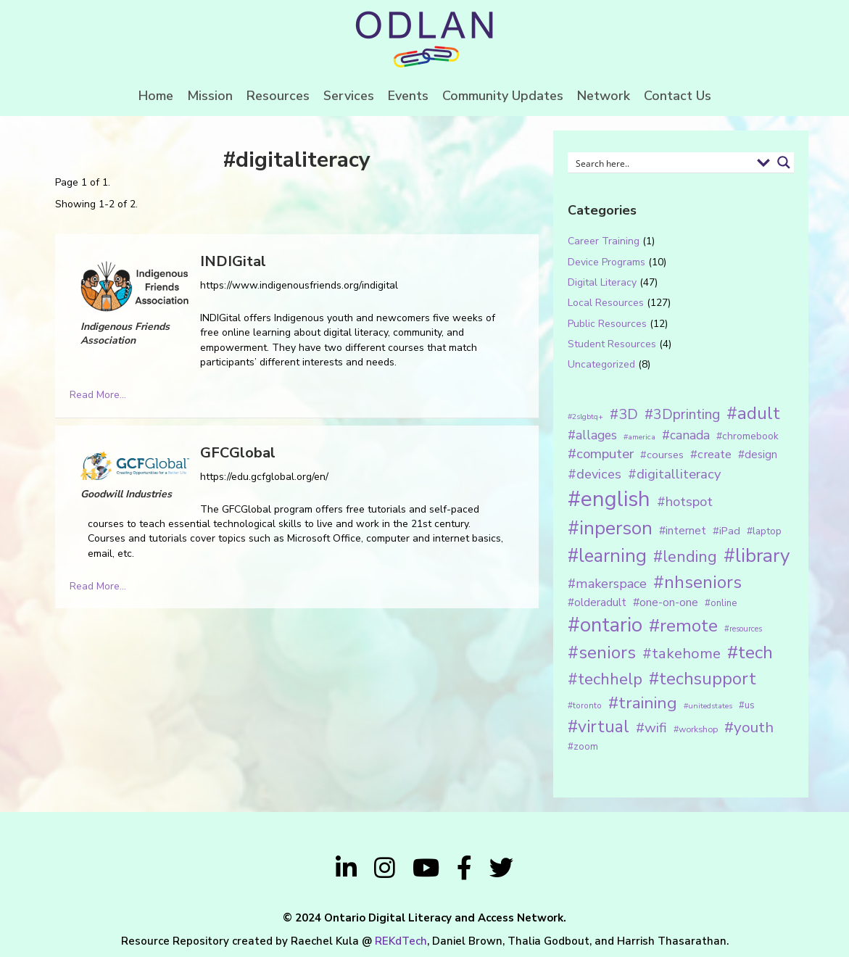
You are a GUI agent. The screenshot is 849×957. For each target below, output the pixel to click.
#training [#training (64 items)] (642, 703)
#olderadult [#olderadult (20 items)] (597, 602)
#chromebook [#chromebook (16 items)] (747, 436)
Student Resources (612, 344)
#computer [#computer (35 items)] (601, 453)
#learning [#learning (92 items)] (607, 555)
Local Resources (606, 303)
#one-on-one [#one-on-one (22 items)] (665, 602)
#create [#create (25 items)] (711, 454)
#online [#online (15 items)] (721, 603)
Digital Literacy (602, 282)
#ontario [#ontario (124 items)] (605, 625)
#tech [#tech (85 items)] (750, 652)
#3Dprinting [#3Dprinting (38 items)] (682, 414)
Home (155, 95)
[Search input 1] (661, 162)
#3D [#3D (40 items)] (624, 414)
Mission (210, 95)
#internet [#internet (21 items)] (682, 530)
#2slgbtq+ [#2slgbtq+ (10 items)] (585, 416)
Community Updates (502, 95)
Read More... (98, 395)
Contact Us (677, 95)
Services (348, 95)
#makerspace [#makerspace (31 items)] (607, 583)
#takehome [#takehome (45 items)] (681, 653)
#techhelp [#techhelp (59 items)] (605, 679)
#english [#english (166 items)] (609, 498)
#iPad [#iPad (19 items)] (726, 530)
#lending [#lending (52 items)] (685, 557)
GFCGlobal (238, 453)
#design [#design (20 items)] (757, 454)
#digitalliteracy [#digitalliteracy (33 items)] (674, 474)
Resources (278, 95)
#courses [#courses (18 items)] (662, 454)
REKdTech (401, 941)
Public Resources (607, 324)
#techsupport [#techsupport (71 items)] (702, 678)
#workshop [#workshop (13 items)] (696, 729)
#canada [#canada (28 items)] (686, 435)
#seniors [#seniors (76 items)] (602, 653)
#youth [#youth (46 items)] (749, 727)
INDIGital (233, 261)
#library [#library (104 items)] (757, 555)
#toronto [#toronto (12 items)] (585, 705)
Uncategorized (601, 364)
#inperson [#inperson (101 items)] (610, 528)
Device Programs (606, 262)
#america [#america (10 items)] (639, 436)
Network (603, 95)
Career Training (603, 241)
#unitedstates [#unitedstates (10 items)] (708, 705)
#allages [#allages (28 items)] (592, 435)
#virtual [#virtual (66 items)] (598, 727)
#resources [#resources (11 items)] (743, 629)
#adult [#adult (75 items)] (753, 413)
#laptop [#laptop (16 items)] (764, 531)
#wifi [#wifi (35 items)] (651, 727)
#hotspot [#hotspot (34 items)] (685, 501)
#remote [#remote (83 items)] (683, 625)
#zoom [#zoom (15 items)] (583, 746)
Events (408, 95)
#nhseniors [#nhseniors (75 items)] (697, 582)
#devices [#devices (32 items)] (594, 474)
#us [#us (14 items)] (747, 705)
